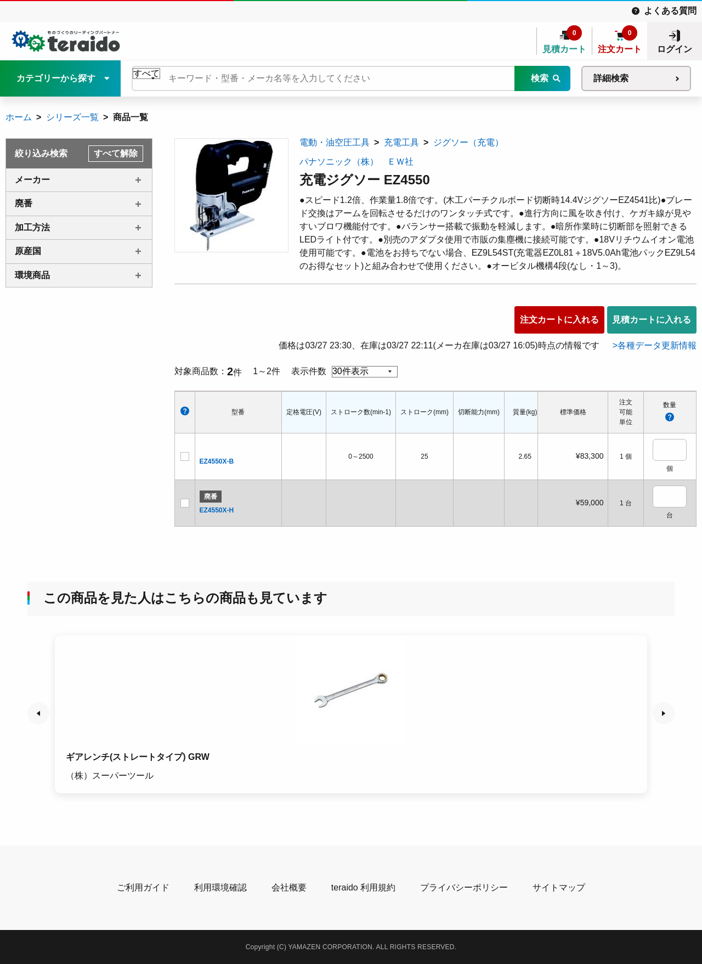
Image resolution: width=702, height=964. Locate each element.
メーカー (32, 179)
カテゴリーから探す (55, 78)
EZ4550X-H (217, 510)
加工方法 (32, 227)
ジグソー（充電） (468, 142)
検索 (539, 78)
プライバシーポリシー (464, 887)
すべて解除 (116, 153)
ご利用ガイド (143, 887)
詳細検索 (611, 78)
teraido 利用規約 (363, 887)
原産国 (28, 251)
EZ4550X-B (217, 461)
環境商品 (32, 275)
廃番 (23, 203)
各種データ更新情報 (657, 345)
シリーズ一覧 (72, 117)
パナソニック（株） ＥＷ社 (356, 161)
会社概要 (289, 887)
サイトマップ (559, 887)
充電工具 (401, 142)
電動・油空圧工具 (334, 142)
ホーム (18, 117)
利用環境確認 (220, 887)
